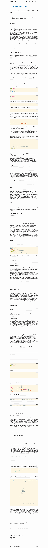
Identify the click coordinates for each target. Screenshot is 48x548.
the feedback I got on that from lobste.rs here (31, 132)
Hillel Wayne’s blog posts (22, 65)
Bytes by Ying (13, 1)
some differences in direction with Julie (28, 223)
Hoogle (11, 203)
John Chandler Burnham (22, 17)
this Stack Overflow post (29, 354)
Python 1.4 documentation (20, 413)
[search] (37, 1)
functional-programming (19, 535)
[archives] (35, 1)
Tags (29, 1)
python (14, 535)
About (32, 1)
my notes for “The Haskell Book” (23, 528)
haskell (11, 535)
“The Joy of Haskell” (24, 224)
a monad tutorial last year (20, 130)
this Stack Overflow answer (32, 346)
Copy (37, 87)
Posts (26, 1)
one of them (29, 65)
